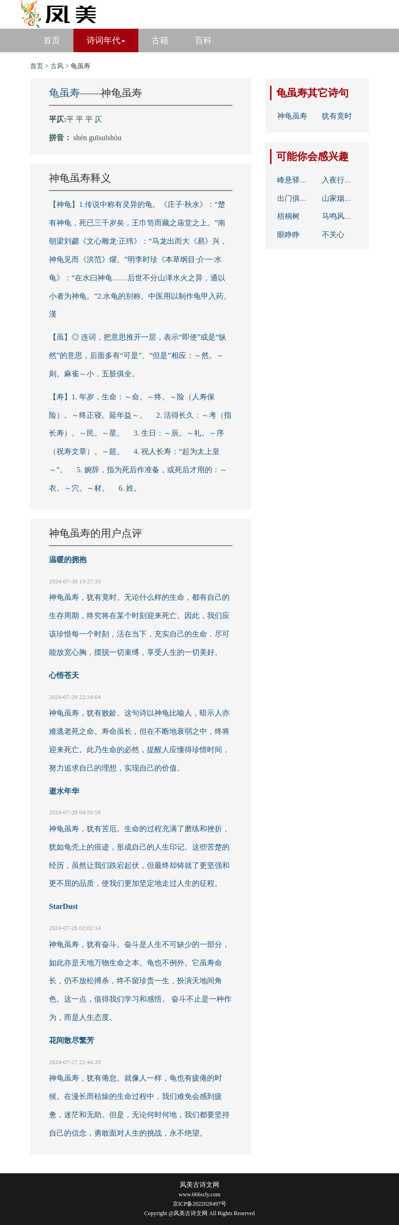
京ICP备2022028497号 (200, 1204)
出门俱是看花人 (303, 198)
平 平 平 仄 (84, 119)
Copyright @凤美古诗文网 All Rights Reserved (199, 1213)
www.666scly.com (199, 1194)
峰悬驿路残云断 (303, 180)
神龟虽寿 (292, 116)
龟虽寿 (64, 93)
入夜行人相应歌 (348, 180)
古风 (57, 66)
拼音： (60, 138)
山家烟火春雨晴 (348, 198)
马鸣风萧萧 (340, 216)
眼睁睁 (288, 235)
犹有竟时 (337, 116)
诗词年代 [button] (106, 40)
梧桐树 (288, 216)
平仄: (57, 119)
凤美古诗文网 (199, 1184)
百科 (203, 40)
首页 (51, 40)
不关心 (333, 235)
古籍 (160, 40)
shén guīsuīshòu (97, 138)
